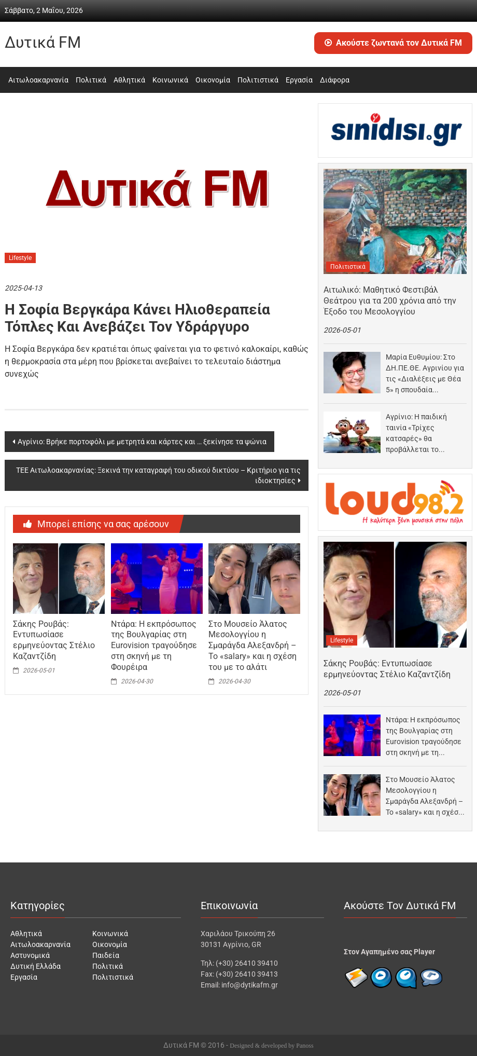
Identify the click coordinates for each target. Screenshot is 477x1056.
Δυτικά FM (43, 42)
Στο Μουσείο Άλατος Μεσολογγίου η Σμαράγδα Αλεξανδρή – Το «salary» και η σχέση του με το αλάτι (252, 645)
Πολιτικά (91, 80)
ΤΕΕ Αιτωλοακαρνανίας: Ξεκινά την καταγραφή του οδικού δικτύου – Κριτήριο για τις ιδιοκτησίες (158, 475)
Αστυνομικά (30, 955)
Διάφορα (334, 80)
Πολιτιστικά (257, 80)
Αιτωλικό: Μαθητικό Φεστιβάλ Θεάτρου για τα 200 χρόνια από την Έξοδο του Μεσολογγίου (390, 301)
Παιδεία (105, 955)
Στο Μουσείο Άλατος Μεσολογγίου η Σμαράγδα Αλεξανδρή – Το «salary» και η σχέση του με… (424, 796)
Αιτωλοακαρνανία (38, 80)
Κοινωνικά (170, 80)
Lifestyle (20, 258)
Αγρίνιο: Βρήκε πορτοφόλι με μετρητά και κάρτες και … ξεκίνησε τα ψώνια (142, 441)
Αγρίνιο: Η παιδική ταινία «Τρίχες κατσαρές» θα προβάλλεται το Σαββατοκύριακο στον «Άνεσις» (422, 434)
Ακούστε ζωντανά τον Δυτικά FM (393, 43)
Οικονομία (212, 80)
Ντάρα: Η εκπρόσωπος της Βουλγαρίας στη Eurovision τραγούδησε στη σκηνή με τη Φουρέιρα (154, 645)
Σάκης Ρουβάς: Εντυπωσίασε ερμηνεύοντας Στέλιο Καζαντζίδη (54, 640)
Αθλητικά (129, 80)
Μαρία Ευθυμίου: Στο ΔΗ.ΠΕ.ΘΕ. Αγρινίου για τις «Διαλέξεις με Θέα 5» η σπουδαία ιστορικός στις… (425, 374)
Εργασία (299, 80)
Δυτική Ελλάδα (35, 966)
